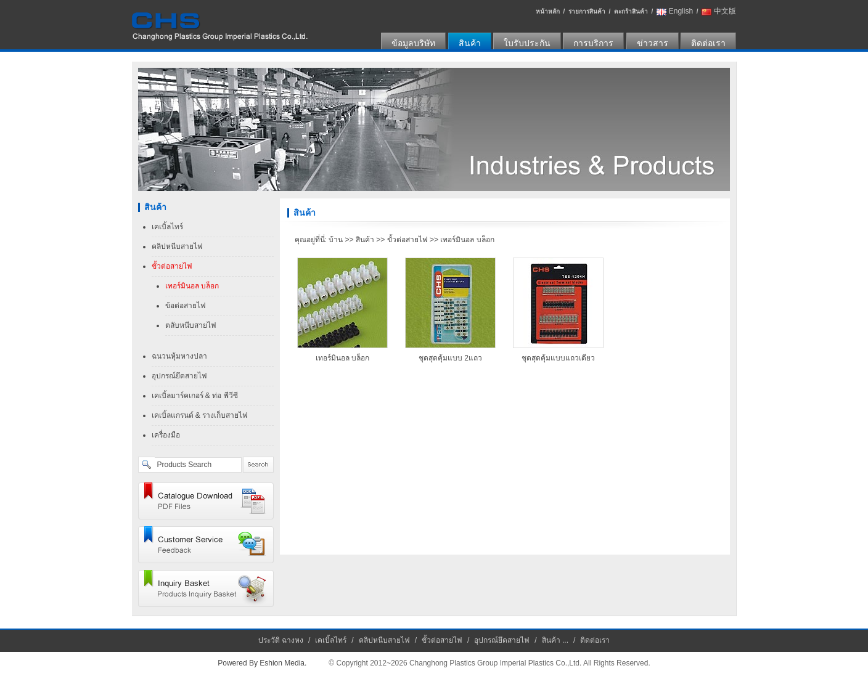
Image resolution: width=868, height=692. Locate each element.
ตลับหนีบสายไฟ (190, 325)
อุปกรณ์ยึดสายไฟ (179, 376)
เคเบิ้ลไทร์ (167, 226)
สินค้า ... (555, 640)
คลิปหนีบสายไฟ (177, 246)
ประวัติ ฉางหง (280, 640)
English (681, 11)
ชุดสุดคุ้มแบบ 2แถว (450, 358)
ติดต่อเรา (708, 43)
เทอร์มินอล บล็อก (192, 286)
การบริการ (593, 43)
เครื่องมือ (166, 435)
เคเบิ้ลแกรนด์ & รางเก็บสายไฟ (200, 415)
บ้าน (336, 239)
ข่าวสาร (652, 43)
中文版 (725, 11)
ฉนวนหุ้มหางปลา (179, 356)
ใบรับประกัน (527, 43)
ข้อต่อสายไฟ (185, 305)
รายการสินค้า (586, 11)
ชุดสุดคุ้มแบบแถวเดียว (558, 358)
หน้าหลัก (548, 11)
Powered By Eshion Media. (262, 663)
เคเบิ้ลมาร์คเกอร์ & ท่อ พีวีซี (195, 395)
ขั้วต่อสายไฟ (172, 266)
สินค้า (470, 43)
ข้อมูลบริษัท (413, 43)
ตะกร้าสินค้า (631, 11)
